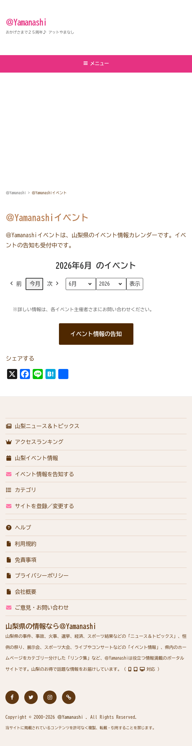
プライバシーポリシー (37, 575)
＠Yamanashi (26, 22)
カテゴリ (20, 490)
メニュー (96, 63)
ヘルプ (18, 527)
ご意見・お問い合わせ (37, 607)
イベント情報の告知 (96, 334)
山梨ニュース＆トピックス (42, 426)
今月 (35, 283)
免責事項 (20, 560)
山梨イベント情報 (31, 458)
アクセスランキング (34, 442)
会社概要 (20, 591)
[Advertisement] (96, 123)
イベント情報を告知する (39, 474)
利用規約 (20, 543)
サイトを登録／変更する (39, 506)
